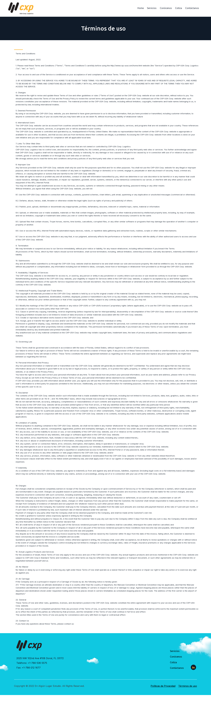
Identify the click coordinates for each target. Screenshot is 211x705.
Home (140, 8)
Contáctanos (192, 8)
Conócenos (166, 8)
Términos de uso (187, 685)
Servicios (151, 8)
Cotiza (178, 8)
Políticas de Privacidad (163, 685)
